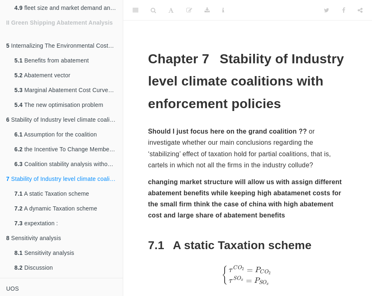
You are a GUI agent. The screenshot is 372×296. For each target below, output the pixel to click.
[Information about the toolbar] (223, 10)
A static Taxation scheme (51, 193)
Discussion (33, 267)
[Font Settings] (171, 10)
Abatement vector (42, 75)
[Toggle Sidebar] (135, 10)
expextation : (36, 223)
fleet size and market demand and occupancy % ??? (68, 8)
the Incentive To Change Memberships (68, 149)
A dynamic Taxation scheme (55, 208)
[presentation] (247, 275)
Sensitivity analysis (33, 238)
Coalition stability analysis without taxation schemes (68, 164)
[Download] (207, 10)
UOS (12, 288)
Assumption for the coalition (55, 134)
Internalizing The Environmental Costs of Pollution (64, 45)
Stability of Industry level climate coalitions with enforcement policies (64, 179)
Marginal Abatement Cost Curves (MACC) (68, 90)
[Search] (153, 10)
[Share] (360, 10)
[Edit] (189, 10)
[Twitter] (326, 10)
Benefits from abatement (51, 60)
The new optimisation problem (58, 105)
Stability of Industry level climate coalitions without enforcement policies (64, 119)
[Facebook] (343, 10)
